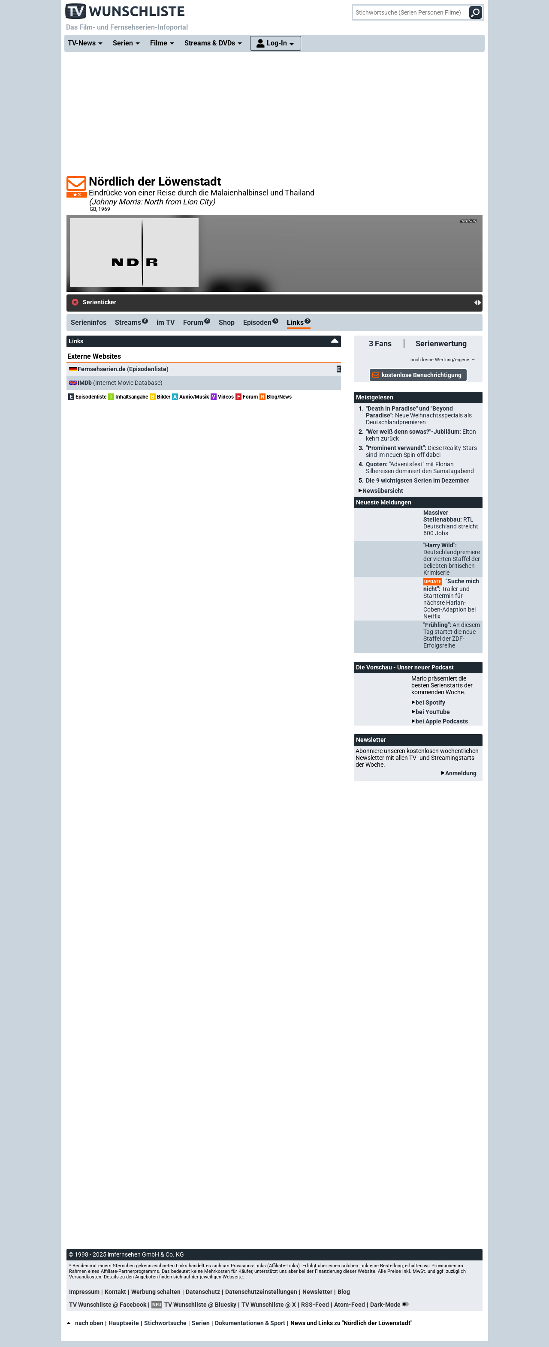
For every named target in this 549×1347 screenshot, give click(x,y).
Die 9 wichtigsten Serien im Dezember (417, 480)
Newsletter (317, 1291)
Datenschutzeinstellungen (261, 1291)
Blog (344, 1291)
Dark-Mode (391, 1304)
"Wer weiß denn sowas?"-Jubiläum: (421, 435)
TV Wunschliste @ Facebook (107, 1304)
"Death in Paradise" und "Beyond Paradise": (419, 415)
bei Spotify (430, 702)
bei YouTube (433, 711)
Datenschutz (203, 1291)
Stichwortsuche (165, 1323)
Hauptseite (124, 1323)
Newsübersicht (382, 490)
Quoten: (420, 467)
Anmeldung (461, 773)
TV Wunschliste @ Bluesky (200, 1304)
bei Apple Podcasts (442, 721)
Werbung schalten (156, 1291)
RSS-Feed (315, 1304)
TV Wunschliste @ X (268, 1304)
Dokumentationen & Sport (250, 1323)
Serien (201, 1323)
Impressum (84, 1291)
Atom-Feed (349, 1304)
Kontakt (115, 1291)
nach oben (84, 1323)
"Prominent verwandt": (421, 451)
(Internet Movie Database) (120, 382)
